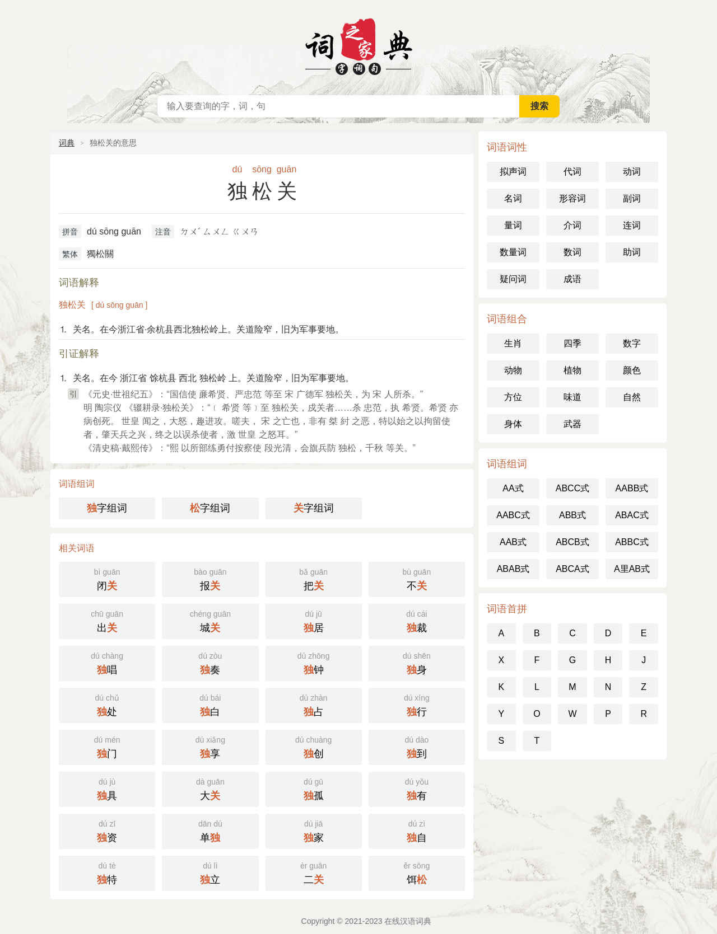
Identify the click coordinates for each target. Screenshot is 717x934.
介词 (572, 225)
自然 (632, 397)
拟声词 (513, 171)
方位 (513, 397)
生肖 (513, 343)
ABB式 (572, 515)
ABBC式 (632, 542)
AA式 (512, 488)
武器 (572, 424)
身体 (513, 424)
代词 (572, 171)
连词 (632, 225)
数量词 (513, 252)
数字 (632, 343)
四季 (572, 343)
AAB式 (513, 542)
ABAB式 (513, 569)
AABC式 (513, 515)
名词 (513, 198)
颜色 (632, 370)
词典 (67, 143)
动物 (513, 370)
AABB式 (632, 488)
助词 (632, 252)
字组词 (107, 508)
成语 (572, 279)
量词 (513, 225)
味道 (572, 397)
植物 (572, 370)
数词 (572, 252)
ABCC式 (572, 488)
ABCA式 (572, 569)
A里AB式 (632, 569)
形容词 (572, 198)
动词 (632, 171)
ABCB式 (572, 542)
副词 (632, 198)
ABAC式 (632, 515)
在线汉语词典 (358, 44)
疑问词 (513, 279)
